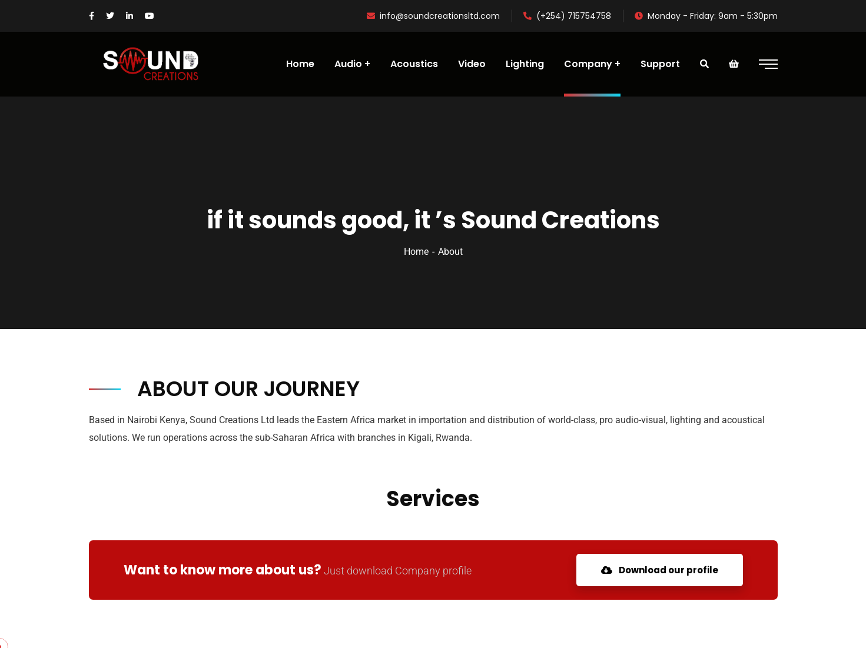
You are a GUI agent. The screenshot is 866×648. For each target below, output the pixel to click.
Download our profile (659, 570)
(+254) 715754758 (567, 16)
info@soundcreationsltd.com (433, 16)
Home (416, 251)
